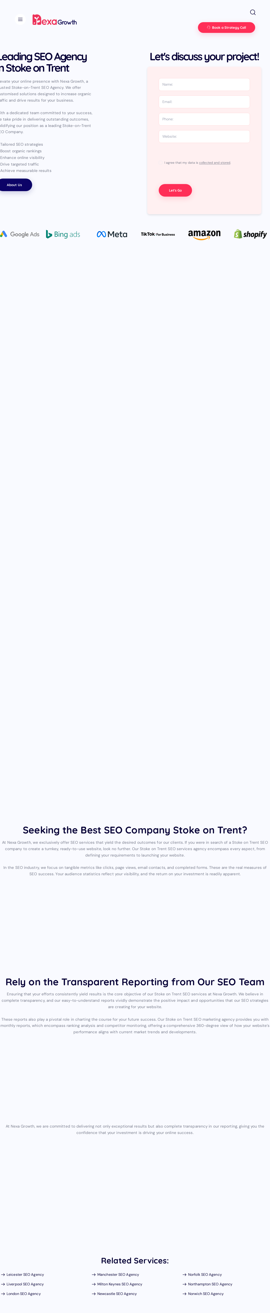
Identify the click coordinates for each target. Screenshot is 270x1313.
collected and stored (214, 162)
